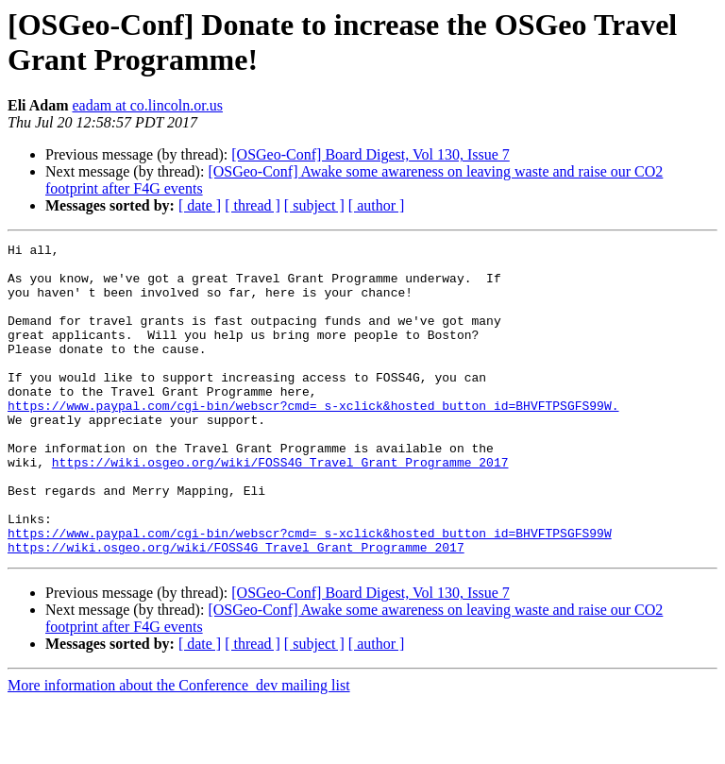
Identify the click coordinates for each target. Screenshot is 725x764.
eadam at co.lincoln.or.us (147, 105)
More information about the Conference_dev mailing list (179, 747)
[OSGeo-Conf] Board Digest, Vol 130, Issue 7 (370, 154)
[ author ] (376, 205)
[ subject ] (314, 205)
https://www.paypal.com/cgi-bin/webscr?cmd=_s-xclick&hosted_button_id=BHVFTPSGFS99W (310, 592)
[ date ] (199, 205)
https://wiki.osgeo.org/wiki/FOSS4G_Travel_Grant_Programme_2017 (280, 507)
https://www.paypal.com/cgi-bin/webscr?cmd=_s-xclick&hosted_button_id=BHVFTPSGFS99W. (313, 439)
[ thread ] (252, 205)
